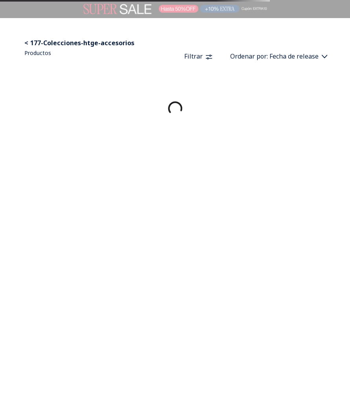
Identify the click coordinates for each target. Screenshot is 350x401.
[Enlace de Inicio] (27, 43)
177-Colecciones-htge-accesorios (82, 43)
